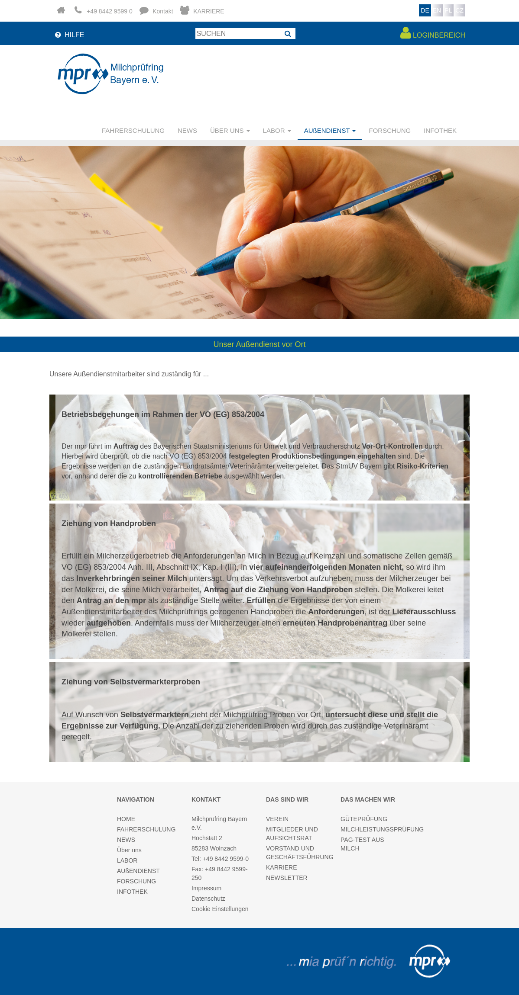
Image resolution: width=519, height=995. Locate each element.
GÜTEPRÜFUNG (364, 818)
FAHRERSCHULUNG (133, 130)
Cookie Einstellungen (220, 908)
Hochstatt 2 (206, 838)
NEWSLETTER (287, 877)
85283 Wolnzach (214, 848)
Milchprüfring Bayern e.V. (219, 823)
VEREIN (277, 818)
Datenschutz (208, 898)
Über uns (129, 850)
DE (425, 10)
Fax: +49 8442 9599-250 (219, 873)
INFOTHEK (440, 130)
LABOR (127, 860)
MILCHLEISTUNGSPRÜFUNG (371, 829)
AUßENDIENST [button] (330, 130)
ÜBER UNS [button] (230, 130)
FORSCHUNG (390, 130)
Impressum (206, 888)
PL (448, 10)
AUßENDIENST (138, 870)
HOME (126, 818)
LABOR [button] (277, 130)
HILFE (69, 35)
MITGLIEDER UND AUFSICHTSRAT (292, 833)
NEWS (187, 130)
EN (437, 10)
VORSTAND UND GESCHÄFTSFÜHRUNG (297, 852)
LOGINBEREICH (432, 33)
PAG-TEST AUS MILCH (362, 844)
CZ (459, 10)
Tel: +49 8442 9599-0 (220, 858)
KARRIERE (281, 867)
